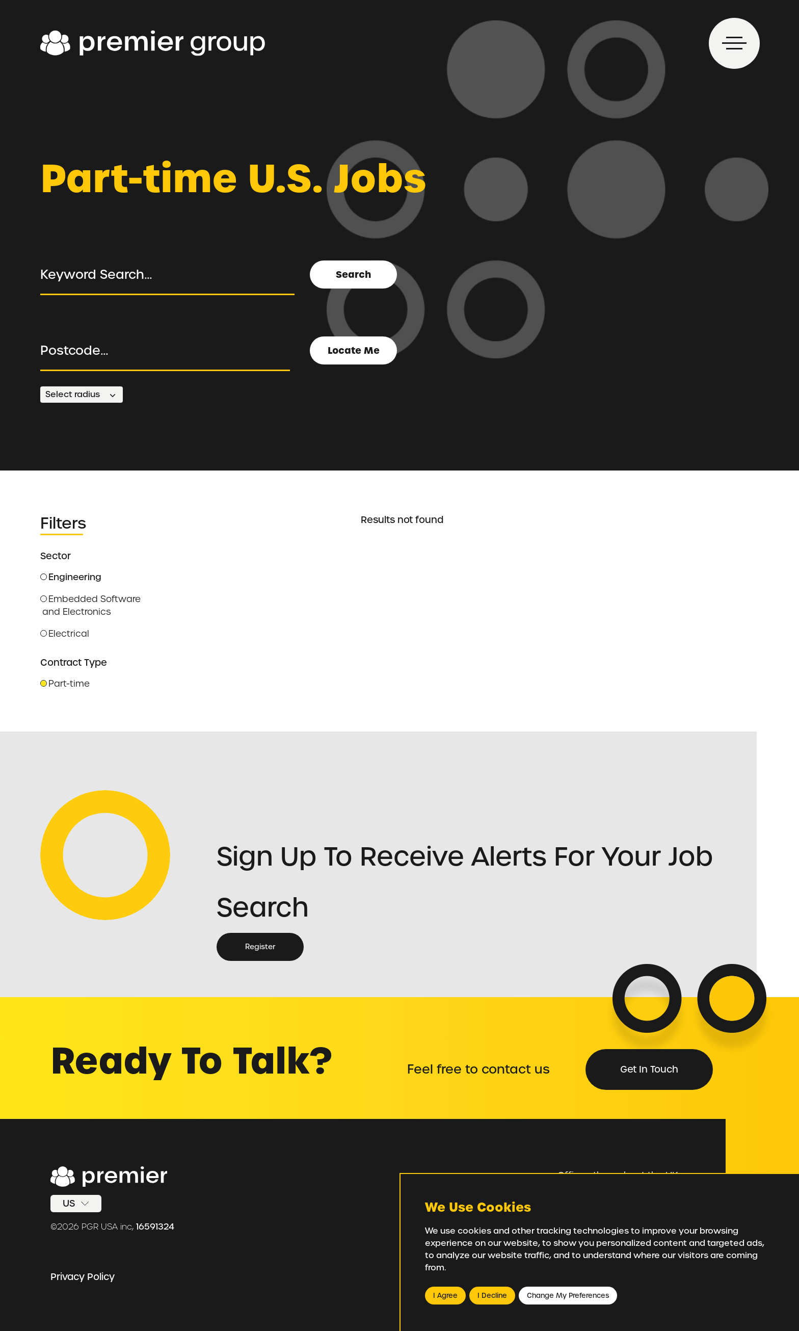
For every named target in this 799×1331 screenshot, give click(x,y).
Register (260, 946)
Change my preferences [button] (568, 1295)
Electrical (64, 633)
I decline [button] (492, 1295)
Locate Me (354, 350)
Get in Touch (649, 1069)
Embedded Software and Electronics (90, 605)
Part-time (65, 683)
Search (353, 274)
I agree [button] (445, 1295)
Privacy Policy (82, 1277)
